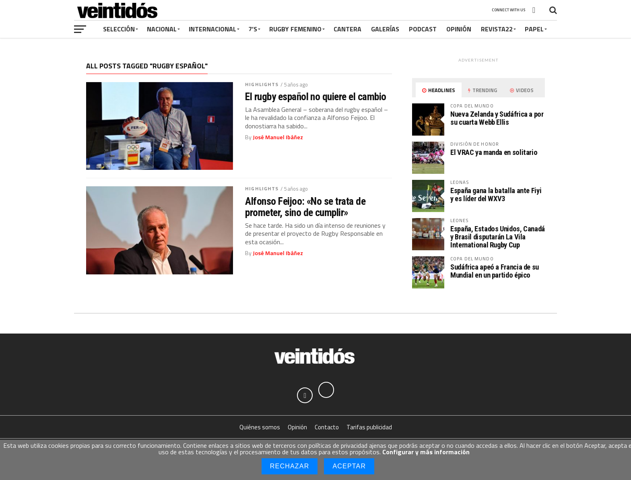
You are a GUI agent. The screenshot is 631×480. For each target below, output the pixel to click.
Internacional (212, 29)
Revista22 (497, 29)
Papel (534, 29)
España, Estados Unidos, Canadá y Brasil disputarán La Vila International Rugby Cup (497, 237)
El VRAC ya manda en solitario (493, 152)
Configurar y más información (426, 452)
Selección (119, 29)
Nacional (162, 29)
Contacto (327, 427)
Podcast (423, 29)
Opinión (458, 29)
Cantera (347, 29)
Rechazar (289, 466)
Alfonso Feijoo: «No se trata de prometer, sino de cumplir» (305, 207)
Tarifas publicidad (369, 427)
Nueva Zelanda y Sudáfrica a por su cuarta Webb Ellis (497, 118)
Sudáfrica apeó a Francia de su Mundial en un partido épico (494, 271)
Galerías (385, 29)
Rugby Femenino (295, 29)
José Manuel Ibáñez (278, 137)
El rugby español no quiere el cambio (315, 96)
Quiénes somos (259, 427)
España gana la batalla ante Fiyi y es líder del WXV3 (495, 194)
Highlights (261, 84)
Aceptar (349, 466)
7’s (252, 29)
